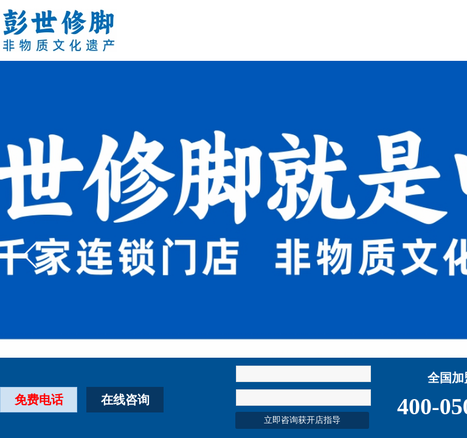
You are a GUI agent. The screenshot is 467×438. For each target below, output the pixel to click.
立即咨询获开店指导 (302, 420)
